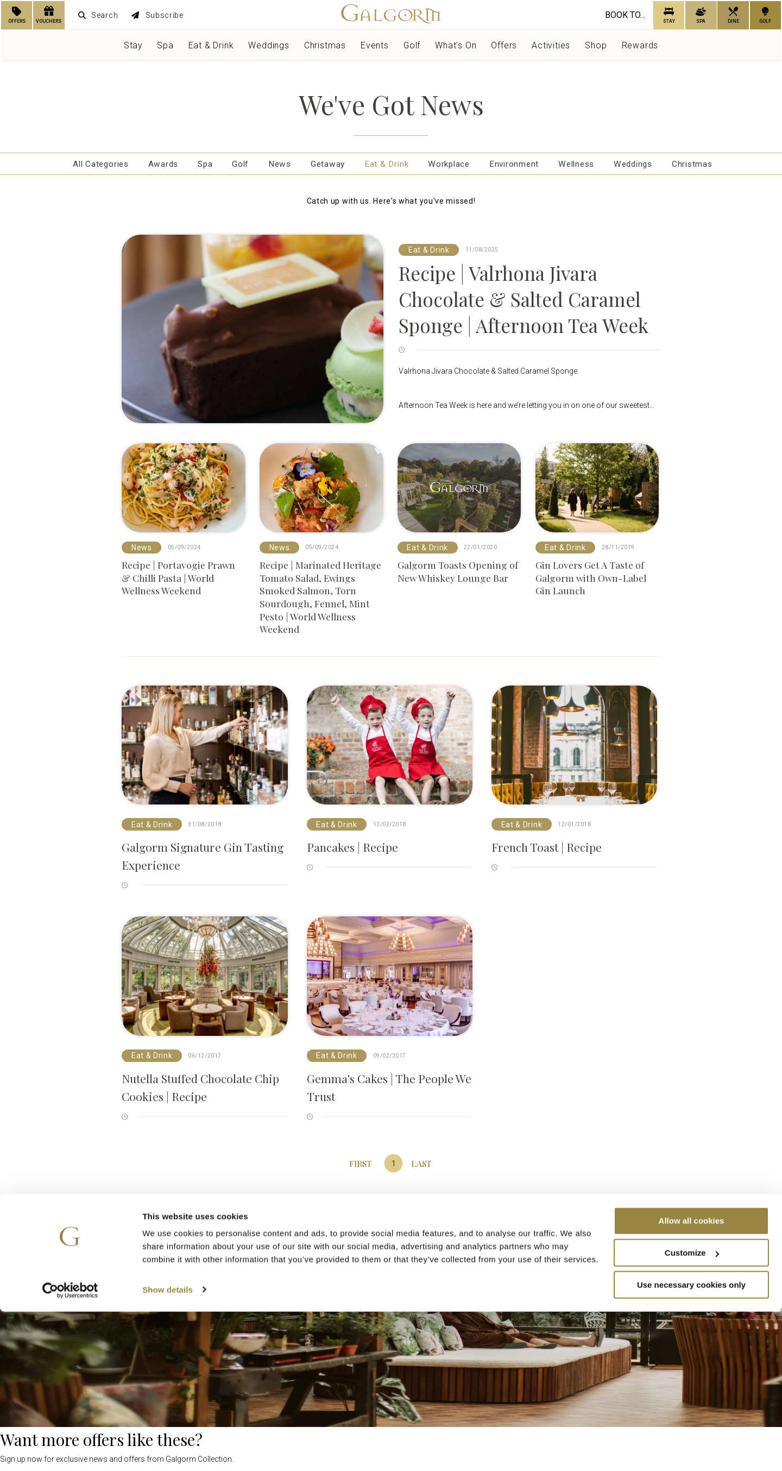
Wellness (586, 165)
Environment (520, 165)
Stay (133, 45)
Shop (596, 45)
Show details (167, 1449)
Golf (411, 45)
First (360, 1166)
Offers (504, 45)
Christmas (325, 45)
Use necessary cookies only (691, 1444)
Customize (692, 1412)
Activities (551, 45)
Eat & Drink (211, 45)
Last (421, 1166)
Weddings (268, 45)
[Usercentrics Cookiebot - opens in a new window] (70, 1450)
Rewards (640, 45)
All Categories (78, 165)
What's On (455, 45)
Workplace (450, 165)
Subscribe (157, 15)
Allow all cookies (691, 1380)
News (271, 165)
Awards (145, 165)
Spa (165, 45)
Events (375, 45)
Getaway (322, 165)
